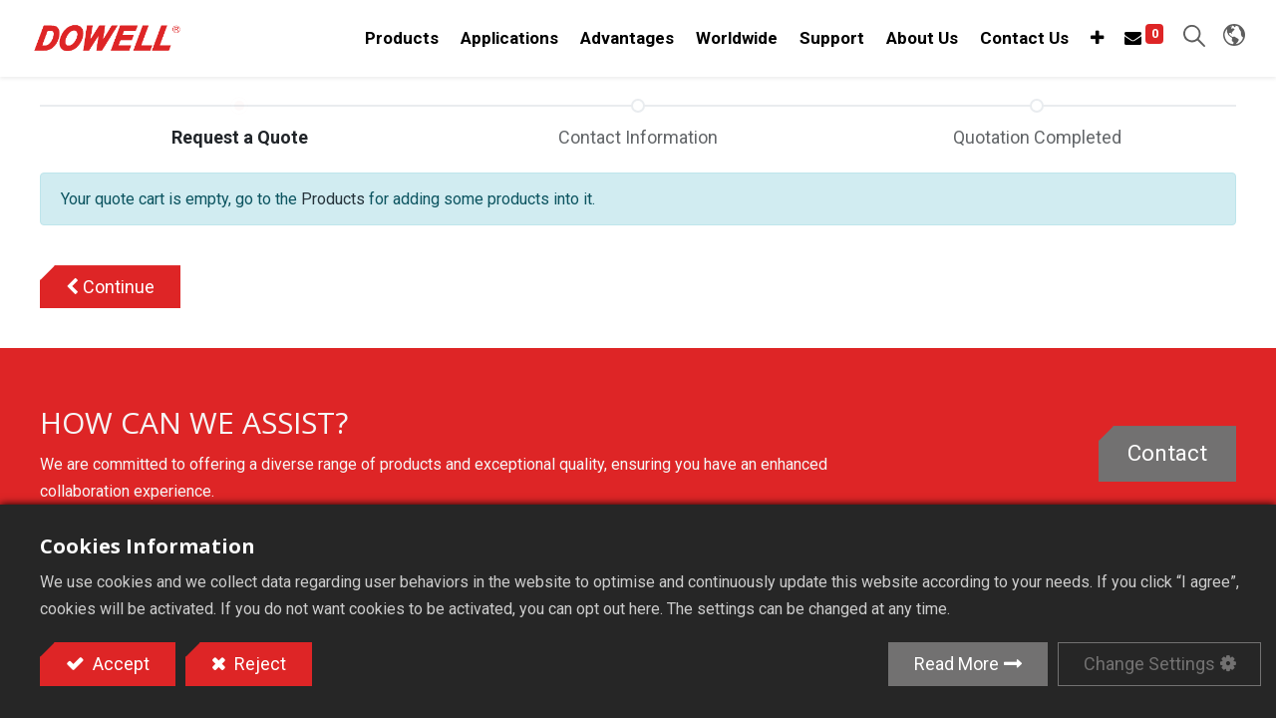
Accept (119, 663)
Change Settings (1149, 663)
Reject (258, 663)
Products (333, 202)
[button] (1089, 40)
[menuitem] (729, 40)
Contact (1167, 457)
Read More (956, 663)
